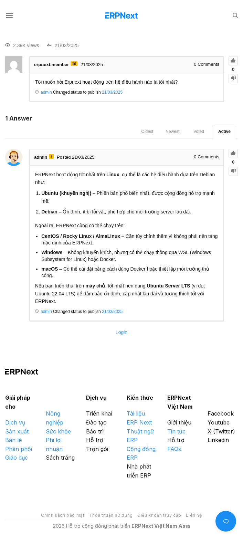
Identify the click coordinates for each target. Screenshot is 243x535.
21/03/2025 (112, 92)
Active (224, 131)
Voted (198, 131)
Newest (172, 131)
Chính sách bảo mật (62, 515)
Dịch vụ (15, 422)
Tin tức (176, 431)
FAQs (174, 448)
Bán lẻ (13, 440)
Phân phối (18, 448)
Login (121, 332)
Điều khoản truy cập (159, 515)
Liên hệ (194, 515)
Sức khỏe (58, 431)
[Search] (235, 15)
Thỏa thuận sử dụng (111, 515)
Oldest (147, 131)
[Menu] (9, 15)
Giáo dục (16, 457)
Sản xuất (17, 431)
